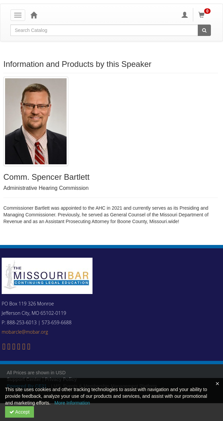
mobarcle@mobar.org (25, 332)
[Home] (33, 14)
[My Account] (185, 14)
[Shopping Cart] (205, 14)
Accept (19, 412)
